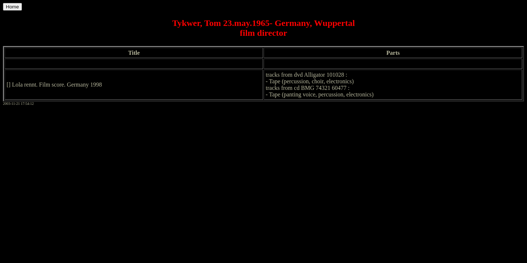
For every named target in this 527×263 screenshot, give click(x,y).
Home (12, 6)
